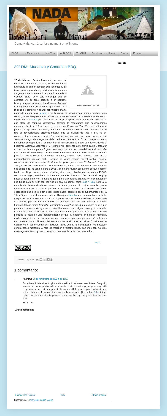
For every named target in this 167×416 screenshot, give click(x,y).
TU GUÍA (81, 53)
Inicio (63, 395)
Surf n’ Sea (88, 182)
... (79, 205)
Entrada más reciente (25, 395)
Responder (28, 302)
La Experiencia (32, 53)
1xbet (96, 292)
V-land (43, 113)
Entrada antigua (98, 395)
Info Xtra (50, 53)
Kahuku (73, 195)
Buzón (124, 53)
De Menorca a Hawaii (103, 53)
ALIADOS (65, 53)
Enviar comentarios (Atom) (40, 400)
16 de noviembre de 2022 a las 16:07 (50, 279)
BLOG (14, 53)
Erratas (137, 53)
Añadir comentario (24, 310)
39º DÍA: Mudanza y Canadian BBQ (45, 67)
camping (33, 119)
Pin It (97, 242)
